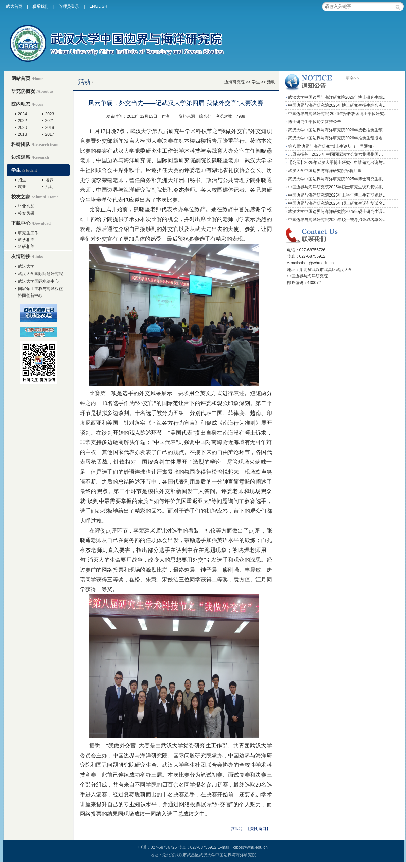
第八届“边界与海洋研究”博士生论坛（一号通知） (332, 146)
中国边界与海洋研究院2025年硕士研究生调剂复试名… (337, 203)
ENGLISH (98, 6)
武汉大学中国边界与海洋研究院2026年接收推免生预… (337, 130)
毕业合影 (26, 206)
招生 (22, 180)
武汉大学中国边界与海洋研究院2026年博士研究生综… (337, 97)
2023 (49, 114)
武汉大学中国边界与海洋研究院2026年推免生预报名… (337, 138)
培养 (49, 180)
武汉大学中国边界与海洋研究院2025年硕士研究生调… (337, 211)
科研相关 (26, 246)
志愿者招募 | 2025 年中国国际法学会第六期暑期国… (335, 154)
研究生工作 (28, 233)
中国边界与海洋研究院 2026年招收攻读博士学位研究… (338, 113)
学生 (24, 170)
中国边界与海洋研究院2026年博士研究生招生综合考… (337, 105)
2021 (49, 120)
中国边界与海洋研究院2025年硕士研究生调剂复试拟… (337, 187)
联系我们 (40, 6)
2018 (22, 134)
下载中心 (31, 223)
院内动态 (27, 104)
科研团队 (35, 144)
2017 (49, 134)
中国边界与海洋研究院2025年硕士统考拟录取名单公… (337, 219)
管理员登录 (69, 6)
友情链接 (27, 256)
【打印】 (236, 828)
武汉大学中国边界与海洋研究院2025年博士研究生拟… (337, 178)
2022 (22, 120)
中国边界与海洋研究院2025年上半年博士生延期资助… (337, 195)
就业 (22, 186)
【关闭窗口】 (258, 828)
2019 (49, 127)
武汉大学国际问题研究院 (40, 273)
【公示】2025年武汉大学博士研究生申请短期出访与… (337, 162)
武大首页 (14, 6)
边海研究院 (234, 82)
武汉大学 (26, 266)
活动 (49, 186)
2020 (22, 127)
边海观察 (30, 157)
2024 (22, 114)
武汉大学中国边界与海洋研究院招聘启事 (324, 170)
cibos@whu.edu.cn (250, 847)
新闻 (118, 141)
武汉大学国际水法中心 (38, 281)
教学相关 (26, 239)
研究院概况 (32, 91)
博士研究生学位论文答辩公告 (314, 121)
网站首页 (27, 78)
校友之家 (35, 196)
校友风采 (26, 213)
